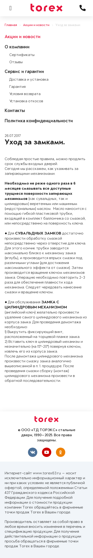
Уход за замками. (68, 25)
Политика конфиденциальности (39, 121)
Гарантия (17, 87)
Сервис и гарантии (24, 72)
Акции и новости (36, 25)
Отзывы (16, 62)
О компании (17, 47)
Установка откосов (26, 101)
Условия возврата (25, 94)
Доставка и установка (28, 80)
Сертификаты (21, 55)
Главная (11, 25)
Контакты (15, 111)
